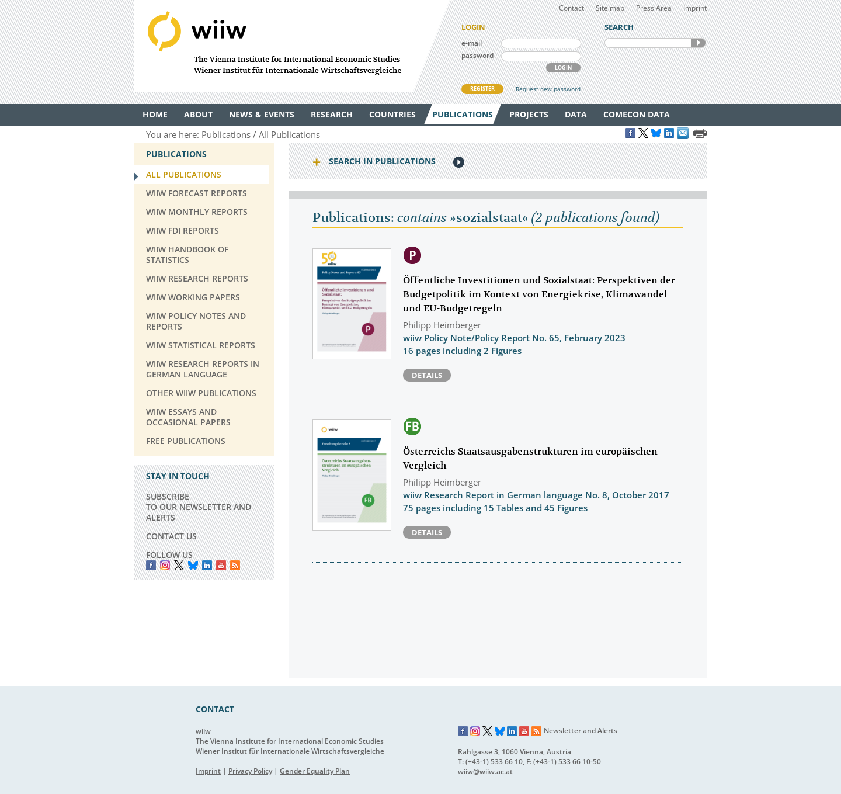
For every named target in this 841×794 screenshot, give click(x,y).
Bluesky (193, 565)
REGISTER (482, 88)
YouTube (221, 565)
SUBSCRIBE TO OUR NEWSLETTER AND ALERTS (198, 507)
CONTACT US (171, 536)
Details (427, 375)
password (477, 55)
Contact (571, 8)
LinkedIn (207, 565)
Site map (610, 8)
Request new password (548, 89)
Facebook (151, 565)
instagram (165, 565)
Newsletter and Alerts (580, 731)
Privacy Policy (250, 771)
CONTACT (215, 709)
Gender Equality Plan (315, 771)
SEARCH (698, 43)
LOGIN (563, 67)
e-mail (471, 43)
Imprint (695, 8)
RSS (235, 565)
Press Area (654, 8)
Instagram (475, 731)
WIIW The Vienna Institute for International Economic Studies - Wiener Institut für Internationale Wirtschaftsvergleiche (292, 46)
